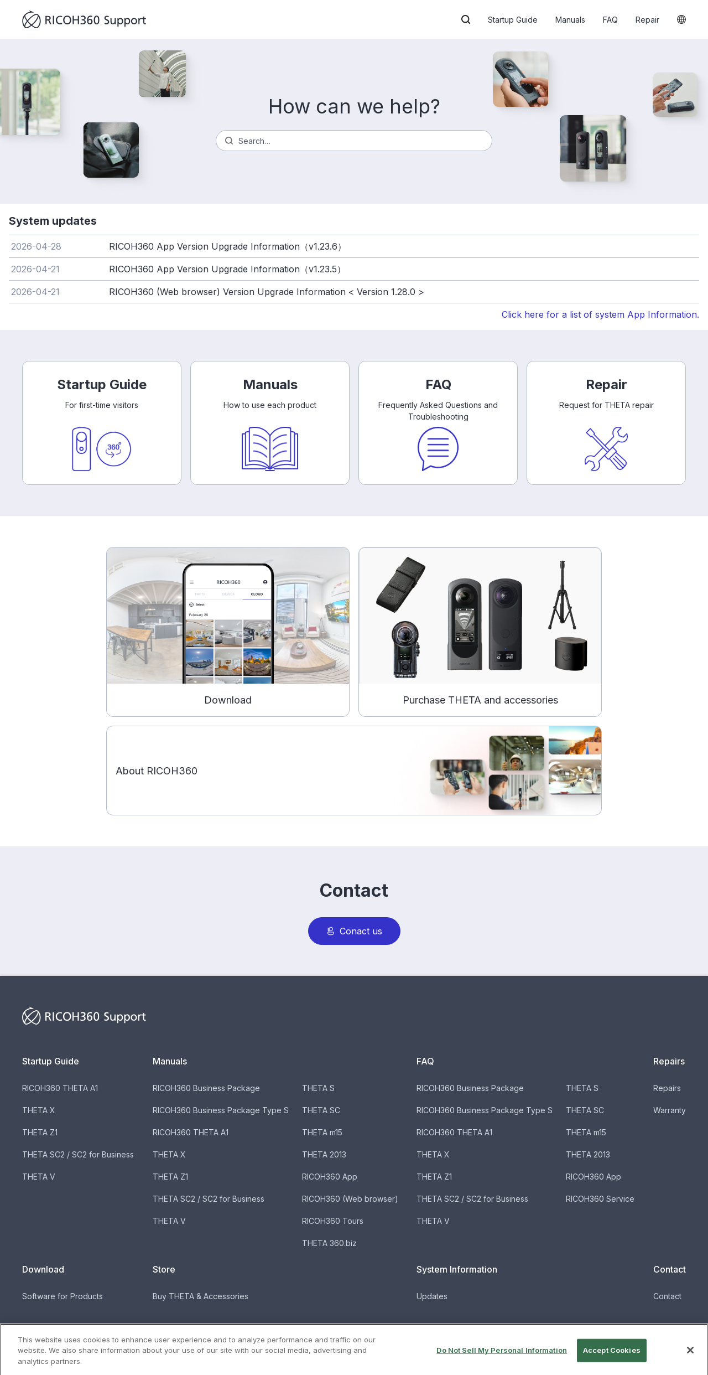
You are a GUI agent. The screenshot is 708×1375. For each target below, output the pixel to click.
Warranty (669, 1110)
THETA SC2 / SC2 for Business (78, 1154)
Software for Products (62, 1296)
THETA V (38, 1176)
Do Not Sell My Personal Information (501, 1361)
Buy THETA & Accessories (200, 1296)
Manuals (570, 19)
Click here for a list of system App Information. (600, 314)
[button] (465, 19)
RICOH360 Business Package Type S (221, 1110)
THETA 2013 (324, 1154)
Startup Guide (513, 19)
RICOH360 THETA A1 (60, 1088)
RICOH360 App (329, 1176)
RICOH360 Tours (332, 1221)
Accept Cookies (612, 1361)
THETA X (38, 1110)
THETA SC (321, 1110)
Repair (647, 19)
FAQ (610, 19)
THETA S (318, 1088)
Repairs (667, 1088)
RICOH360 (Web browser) (350, 1198)
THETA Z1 (40, 1132)
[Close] (690, 1361)
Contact (667, 1296)
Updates (432, 1296)
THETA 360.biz (329, 1243)
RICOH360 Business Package (206, 1088)
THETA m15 (322, 1132)
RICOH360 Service (600, 1198)
